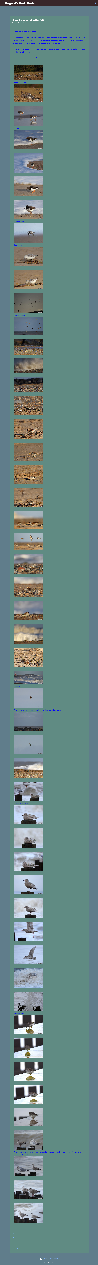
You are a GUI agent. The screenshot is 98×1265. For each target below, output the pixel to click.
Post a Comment (18, 1249)
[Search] (37, 3)
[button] (13, 26)
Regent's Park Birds (20, 3)
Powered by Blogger (49, 1259)
